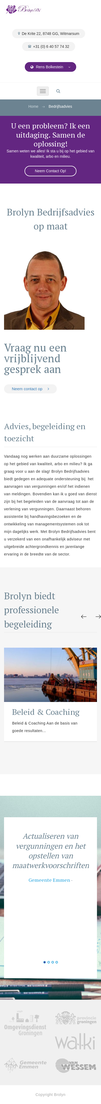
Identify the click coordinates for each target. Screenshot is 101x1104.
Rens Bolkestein (50, 67)
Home (33, 106)
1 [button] (44, 962)
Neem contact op (30, 388)
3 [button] (52, 962)
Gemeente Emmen (49, 880)
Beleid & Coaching (45, 712)
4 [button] (56, 962)
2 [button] (48, 962)
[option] (50, 695)
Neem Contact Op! (50, 171)
